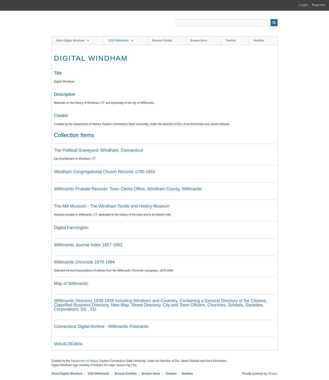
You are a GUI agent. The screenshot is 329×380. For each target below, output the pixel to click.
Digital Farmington (71, 227)
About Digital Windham (70, 40)
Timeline (230, 40)
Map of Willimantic (71, 283)
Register (319, 5)
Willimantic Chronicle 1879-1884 (84, 262)
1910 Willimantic (118, 40)
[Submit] (274, 22)
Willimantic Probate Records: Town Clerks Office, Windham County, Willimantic (128, 189)
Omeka (272, 373)
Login (303, 5)
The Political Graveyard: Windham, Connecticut (98, 150)
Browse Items (198, 40)
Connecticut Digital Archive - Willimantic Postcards (101, 326)
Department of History (84, 361)
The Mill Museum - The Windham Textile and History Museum (112, 206)
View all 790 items (68, 343)
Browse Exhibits (162, 40)
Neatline (259, 40)
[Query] (227, 22)
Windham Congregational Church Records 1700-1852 (104, 171)
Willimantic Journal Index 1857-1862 (88, 244)
